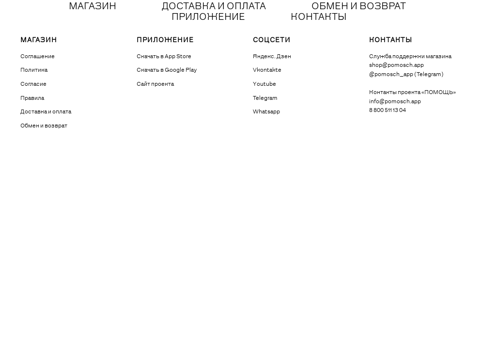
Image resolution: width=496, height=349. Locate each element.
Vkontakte (267, 70)
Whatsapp (266, 112)
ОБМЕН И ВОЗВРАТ (358, 7)
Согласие (33, 84)
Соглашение (37, 57)
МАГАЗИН (92, 7)
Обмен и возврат (43, 126)
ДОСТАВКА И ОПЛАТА (214, 7)
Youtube (264, 84)
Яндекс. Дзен (272, 57)
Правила (32, 98)
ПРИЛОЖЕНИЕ (208, 17)
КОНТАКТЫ (319, 17)
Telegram (265, 98)
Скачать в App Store (164, 57)
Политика (33, 70)
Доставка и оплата (45, 112)
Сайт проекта (155, 84)
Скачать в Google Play (167, 70)
